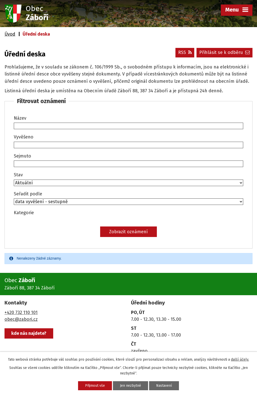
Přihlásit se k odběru (224, 52)
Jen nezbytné (130, 385)
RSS (185, 52)
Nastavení (164, 385)
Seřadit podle (28, 194)
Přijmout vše (95, 385)
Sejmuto (22, 156)
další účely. (240, 359)
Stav (18, 175)
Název (20, 118)
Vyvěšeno (23, 137)
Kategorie (24, 212)
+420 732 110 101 (21, 312)
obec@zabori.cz (21, 319)
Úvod (10, 34)
